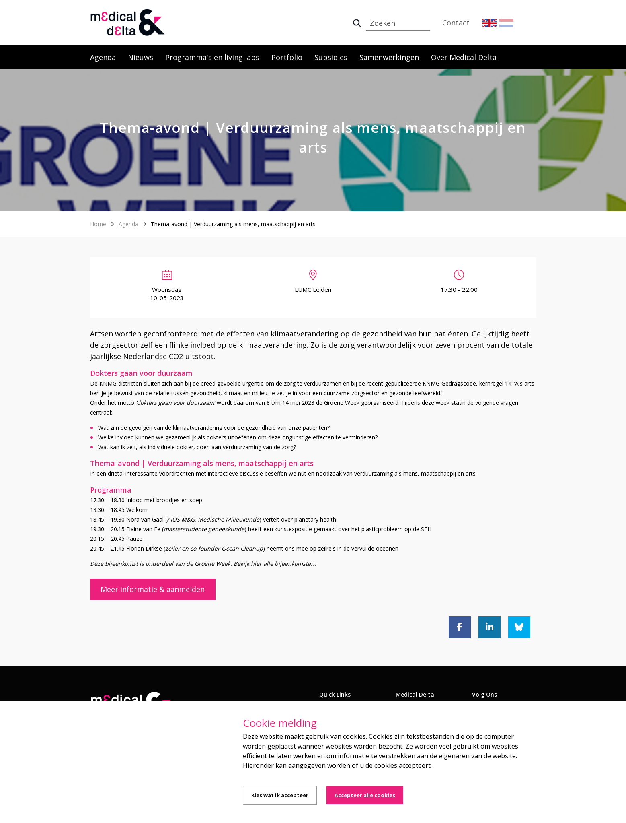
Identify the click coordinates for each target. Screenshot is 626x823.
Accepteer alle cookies (365, 795)
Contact (456, 22)
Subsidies (330, 57)
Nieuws (140, 57)
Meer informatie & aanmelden (153, 589)
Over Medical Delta (464, 57)
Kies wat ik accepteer (279, 795)
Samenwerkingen (389, 57)
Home (98, 224)
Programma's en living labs (212, 57)
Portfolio (286, 57)
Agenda (103, 57)
